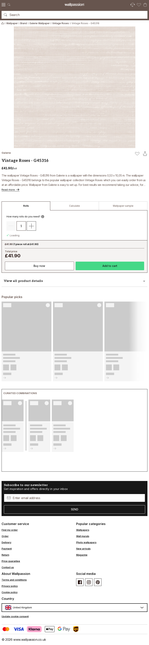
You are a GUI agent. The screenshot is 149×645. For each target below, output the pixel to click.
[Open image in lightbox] (74, 87)
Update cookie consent (15, 616)
